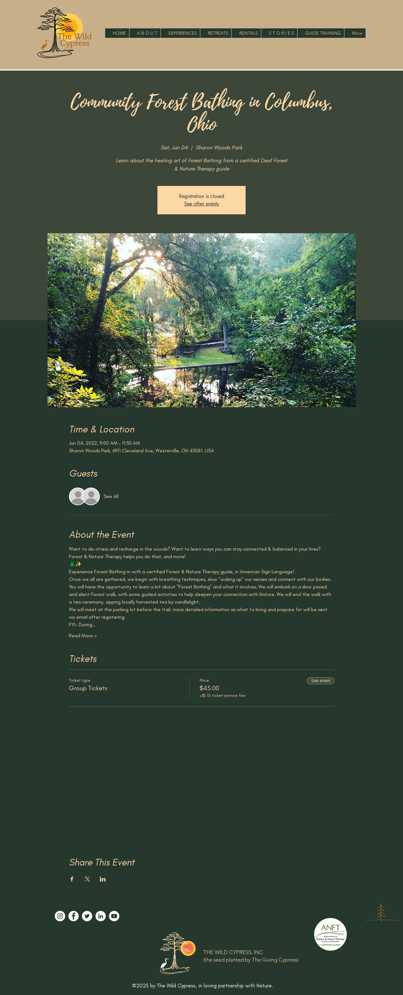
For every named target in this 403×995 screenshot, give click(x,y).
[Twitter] (87, 916)
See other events (201, 203)
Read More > (83, 636)
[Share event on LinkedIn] (103, 879)
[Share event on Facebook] (72, 879)
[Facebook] (73, 916)
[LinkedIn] (100, 916)
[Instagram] (60, 916)
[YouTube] (114, 916)
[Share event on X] (87, 879)
